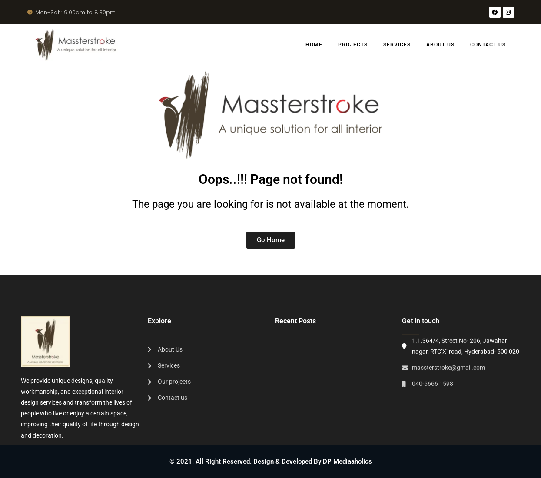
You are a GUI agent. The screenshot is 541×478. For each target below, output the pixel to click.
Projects (353, 45)
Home (313, 45)
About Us (440, 45)
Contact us (488, 45)
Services (397, 45)
